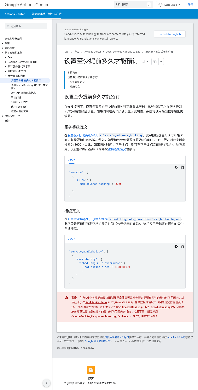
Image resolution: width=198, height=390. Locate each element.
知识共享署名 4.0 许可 (116, 337)
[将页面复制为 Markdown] (155, 61)
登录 (190, 4)
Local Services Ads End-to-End (123, 51)
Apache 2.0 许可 (176, 337)
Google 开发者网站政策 (98, 341)
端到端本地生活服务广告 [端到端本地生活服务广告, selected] (47, 14)
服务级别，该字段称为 (105, 135)
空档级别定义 (117, 149)
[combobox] (133, 4)
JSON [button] (71, 159)
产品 (76, 51)
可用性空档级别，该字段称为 (124, 219)
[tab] (72, 159)
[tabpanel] (125, 183)
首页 (66, 51)
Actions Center (27, 4)
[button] (25, 43)
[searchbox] (26, 26)
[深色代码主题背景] (176, 167)
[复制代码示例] (182, 167)
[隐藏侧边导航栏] (46, 383)
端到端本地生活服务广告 (159, 51)
